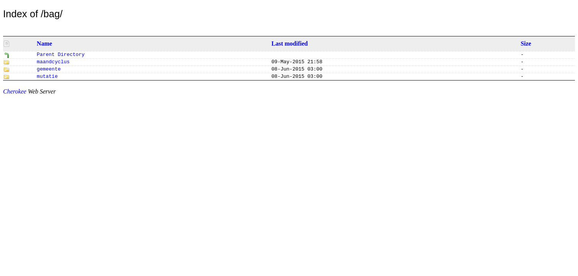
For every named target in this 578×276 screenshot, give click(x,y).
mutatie (47, 79)
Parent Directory (61, 55)
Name (44, 43)
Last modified (290, 43)
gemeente (49, 71)
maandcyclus (53, 63)
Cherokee (14, 94)
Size (525, 43)
